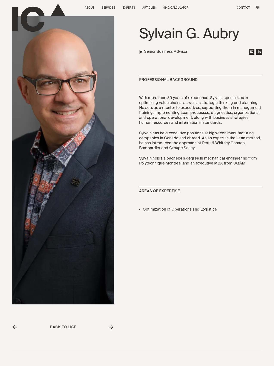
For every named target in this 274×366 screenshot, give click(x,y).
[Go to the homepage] (38, 18)
